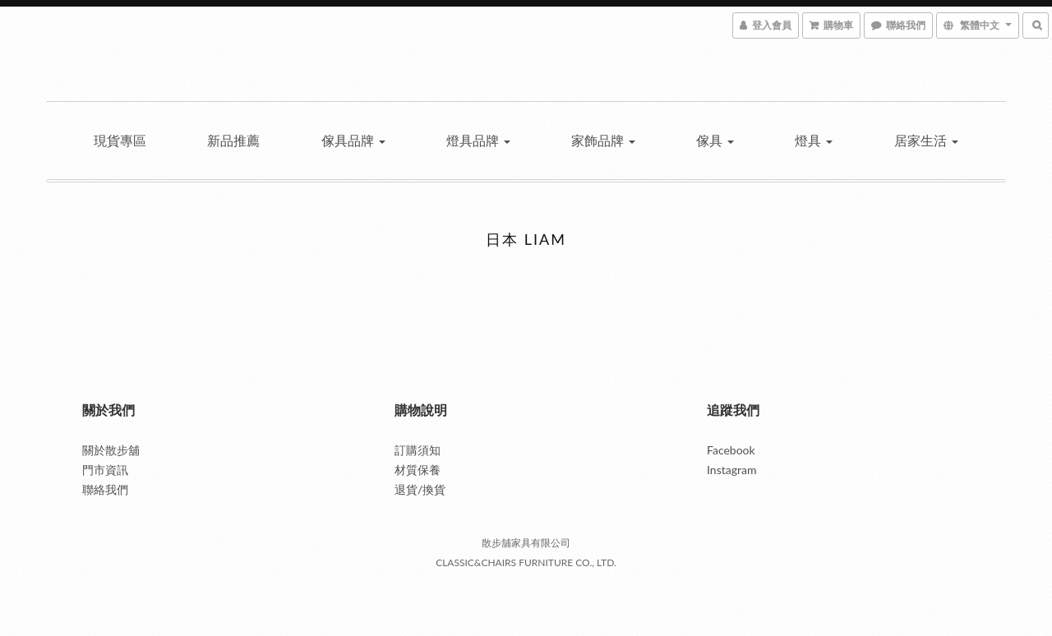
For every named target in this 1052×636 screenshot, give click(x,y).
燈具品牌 (478, 140)
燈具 (814, 140)
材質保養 (417, 470)
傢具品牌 (353, 140)
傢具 (715, 140)
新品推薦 (233, 140)
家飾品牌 (603, 140)
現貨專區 (120, 140)
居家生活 (926, 140)
